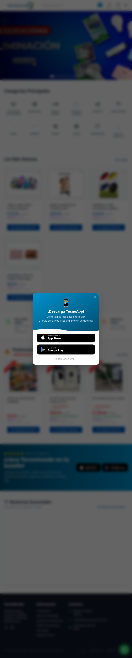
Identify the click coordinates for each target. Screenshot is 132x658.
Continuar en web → (66, 359)
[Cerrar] (95, 297)
